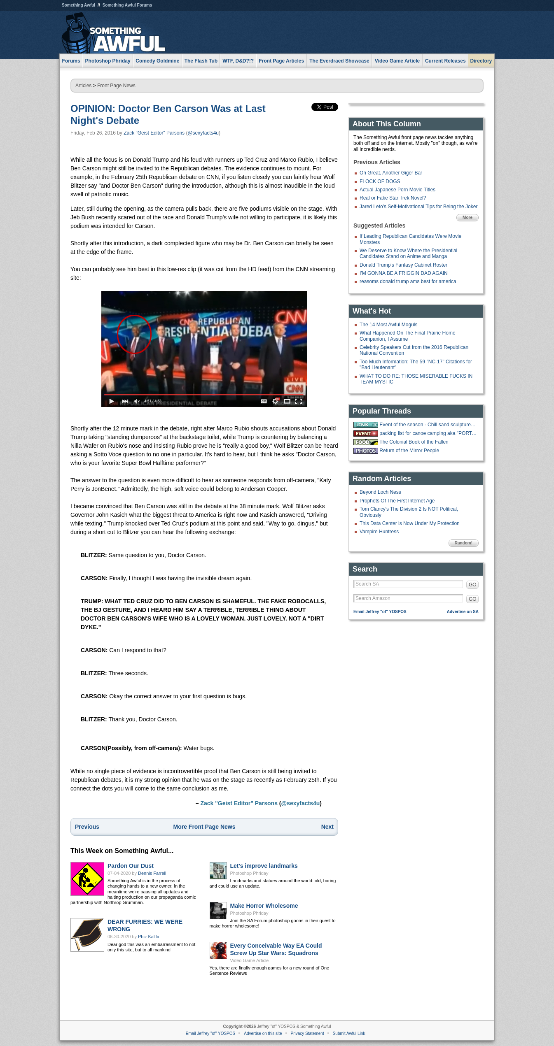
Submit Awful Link (349, 1033)
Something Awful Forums (127, 5)
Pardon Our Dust (131, 865)
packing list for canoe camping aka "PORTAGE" (428, 433)
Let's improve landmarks (264, 865)
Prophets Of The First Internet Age (397, 501)
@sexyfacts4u (203, 133)
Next (327, 826)
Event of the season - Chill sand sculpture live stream (428, 425)
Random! (463, 543)
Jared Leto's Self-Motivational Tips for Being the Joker (418, 206)
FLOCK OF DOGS (380, 181)
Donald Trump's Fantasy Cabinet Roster (403, 265)
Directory (481, 61)
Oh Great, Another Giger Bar (391, 173)
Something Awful (78, 5)
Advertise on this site (263, 1033)
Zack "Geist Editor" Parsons (154, 133)
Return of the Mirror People (409, 450)
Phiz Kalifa (148, 936)
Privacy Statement (307, 1033)
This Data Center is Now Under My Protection (410, 523)
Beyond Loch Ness (380, 492)
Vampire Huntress (379, 532)
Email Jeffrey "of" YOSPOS (380, 611)
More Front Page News (204, 826)
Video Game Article (249, 960)
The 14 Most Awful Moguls (389, 325)
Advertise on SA (463, 611)
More (467, 217)
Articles (83, 85)
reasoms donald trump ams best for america (408, 281)
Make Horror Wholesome (264, 905)
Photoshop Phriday (249, 873)
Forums (71, 61)
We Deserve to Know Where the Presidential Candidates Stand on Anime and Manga (408, 253)
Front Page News (116, 85)
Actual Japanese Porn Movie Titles (397, 190)
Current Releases (445, 61)
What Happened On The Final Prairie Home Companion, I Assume (408, 336)
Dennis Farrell (152, 873)
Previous (87, 826)
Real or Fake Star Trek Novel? (393, 198)
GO (473, 585)
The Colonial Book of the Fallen (413, 442)
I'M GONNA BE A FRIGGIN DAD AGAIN (404, 273)
